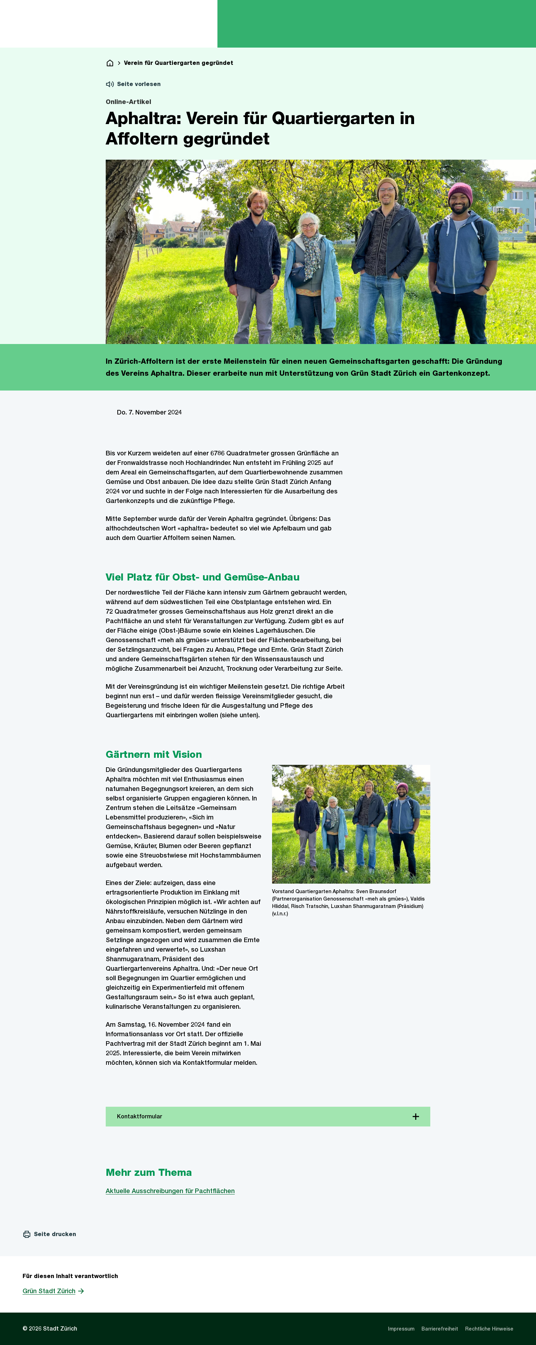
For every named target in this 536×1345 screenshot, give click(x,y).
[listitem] (401, 1329)
